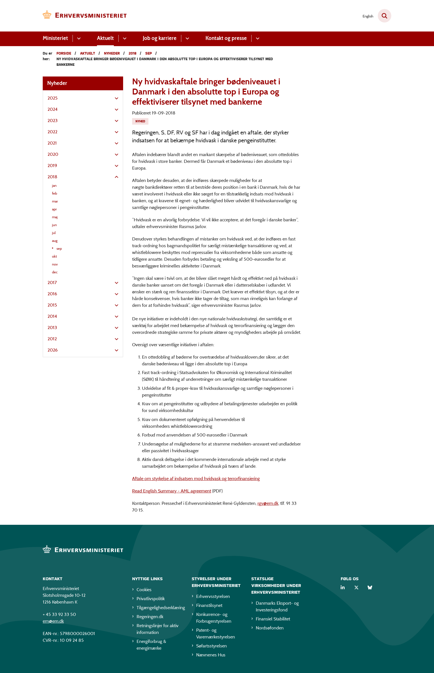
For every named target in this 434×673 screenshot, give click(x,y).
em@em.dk (53, 621)
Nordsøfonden (270, 628)
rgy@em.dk (267, 503)
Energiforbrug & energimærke (151, 645)
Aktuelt (105, 38)
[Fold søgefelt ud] (384, 15)
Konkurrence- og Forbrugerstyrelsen (213, 618)
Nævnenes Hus (210, 655)
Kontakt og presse (226, 38)
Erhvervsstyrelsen (213, 596)
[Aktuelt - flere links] (123, 38)
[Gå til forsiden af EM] (85, 15)
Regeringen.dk (150, 616)
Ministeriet (55, 38)
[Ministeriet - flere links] (78, 38)
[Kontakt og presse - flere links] (256, 38)
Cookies (144, 589)
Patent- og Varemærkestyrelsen (215, 633)
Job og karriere (160, 38)
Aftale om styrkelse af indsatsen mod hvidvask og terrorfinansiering (196, 478)
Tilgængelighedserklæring (160, 607)
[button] (115, 98)
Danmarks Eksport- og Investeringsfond (277, 606)
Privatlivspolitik (151, 598)
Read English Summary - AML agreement (171, 491)
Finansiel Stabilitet (273, 619)
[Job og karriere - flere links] (186, 38)
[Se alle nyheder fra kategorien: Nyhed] (140, 121)
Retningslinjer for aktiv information (157, 629)
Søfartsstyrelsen (211, 646)
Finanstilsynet (209, 605)
